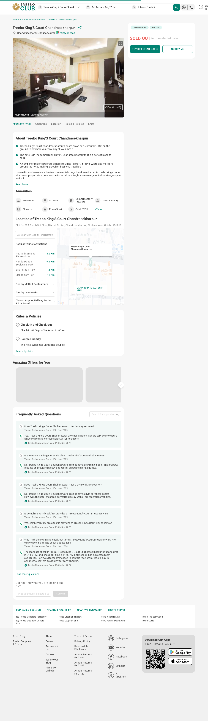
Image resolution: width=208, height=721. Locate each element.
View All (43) (113, 107)
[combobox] (60, 7)
